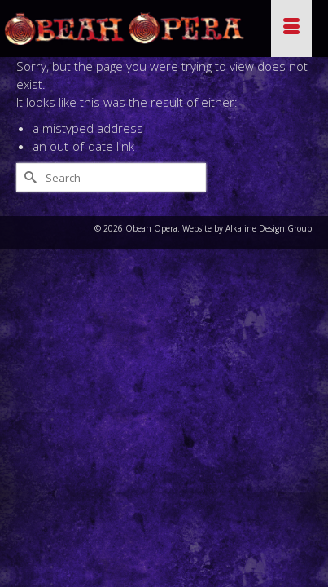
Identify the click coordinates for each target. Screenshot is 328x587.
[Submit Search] (28, 177)
